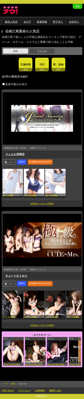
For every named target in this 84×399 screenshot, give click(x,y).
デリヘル (42, 51)
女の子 (27, 21)
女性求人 (74, 21)
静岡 (13, 384)
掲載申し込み (55, 390)
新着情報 (42, 21)
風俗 (15, 51)
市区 (42, 64)
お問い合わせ (8, 390)
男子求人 (58, 21)
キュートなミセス (16, 275)
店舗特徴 (25, 64)
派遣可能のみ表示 (14, 84)
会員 (77, 6)
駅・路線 (58, 64)
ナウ (6, 384)
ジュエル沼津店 (15, 154)
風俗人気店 (11, 21)
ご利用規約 (40, 390)
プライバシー (24, 390)
